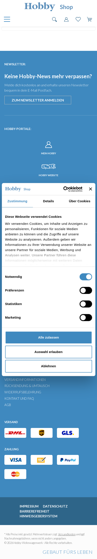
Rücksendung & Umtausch (26, 386)
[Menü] (6, 19)
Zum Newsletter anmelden (38, 100)
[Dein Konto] (66, 18)
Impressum (29, 506)
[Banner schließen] (90, 189)
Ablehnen (48, 366)
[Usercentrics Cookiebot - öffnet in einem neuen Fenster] (63, 189)
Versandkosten (67, 534)
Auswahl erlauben (48, 352)
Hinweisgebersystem (38, 516)
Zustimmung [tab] (17, 201)
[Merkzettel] (78, 18)
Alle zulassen (48, 337)
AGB (7, 405)
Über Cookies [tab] (79, 201)
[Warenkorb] (90, 18)
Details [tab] (48, 201)
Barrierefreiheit (34, 511)
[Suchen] (54, 18)
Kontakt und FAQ (19, 398)
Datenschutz (55, 506)
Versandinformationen (25, 380)
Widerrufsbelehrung (22, 392)
